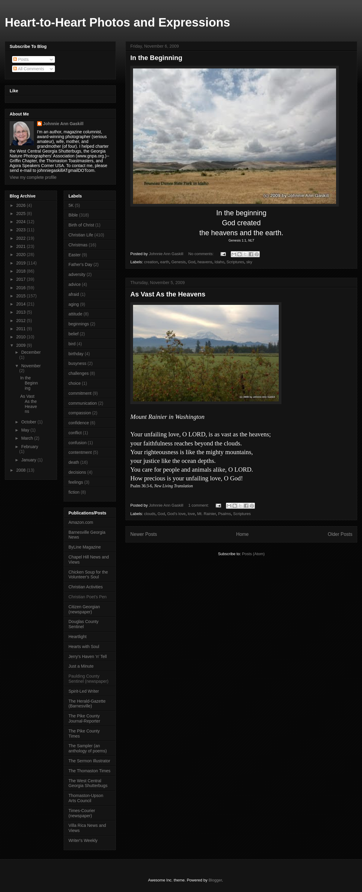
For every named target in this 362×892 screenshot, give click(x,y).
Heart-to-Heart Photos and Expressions (117, 22)
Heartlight (77, 636)
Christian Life (80, 234)
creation (151, 262)
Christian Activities (85, 586)
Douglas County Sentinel (83, 624)
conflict (75, 432)
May (25, 430)
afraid (73, 294)
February (29, 446)
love (191, 513)
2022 (21, 238)
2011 (21, 328)
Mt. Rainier (206, 513)
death (73, 462)
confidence (78, 422)
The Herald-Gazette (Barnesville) (87, 704)
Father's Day (80, 264)
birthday (76, 353)
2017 (21, 279)
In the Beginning (156, 58)
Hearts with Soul (83, 646)
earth (164, 262)
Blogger (215, 880)
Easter (74, 254)
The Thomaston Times (89, 770)
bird (71, 343)
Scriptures (235, 262)
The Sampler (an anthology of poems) (87, 748)
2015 (21, 295)
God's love (176, 513)
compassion (79, 412)
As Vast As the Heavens (167, 294)
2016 (21, 287)
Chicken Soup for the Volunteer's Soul (88, 575)
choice (74, 383)
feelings (75, 482)
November (31, 365)
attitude (75, 314)
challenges (78, 373)
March (27, 438)
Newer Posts (143, 534)
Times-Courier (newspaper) (81, 813)
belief (73, 333)
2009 (21, 345)
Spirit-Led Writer (83, 691)
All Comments (28, 68)
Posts (21, 59)
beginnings (78, 323)
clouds (150, 513)
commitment (79, 393)
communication (82, 403)
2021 (21, 246)
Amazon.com (80, 522)
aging (73, 304)
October (29, 421)
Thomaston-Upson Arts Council (85, 798)
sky (249, 262)
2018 (21, 271)
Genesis (178, 262)
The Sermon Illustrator (89, 760)
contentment (80, 452)
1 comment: (199, 505)
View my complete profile (33, 177)
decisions (77, 472)
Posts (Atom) (253, 554)
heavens (205, 262)
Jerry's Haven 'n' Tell (87, 656)
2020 (21, 254)
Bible (73, 215)
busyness (77, 363)
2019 (21, 263)
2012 (21, 320)
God (191, 262)
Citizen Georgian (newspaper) (84, 609)
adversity (76, 274)
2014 (21, 304)
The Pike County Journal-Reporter (84, 718)
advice (74, 284)
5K (71, 205)
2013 (21, 312)
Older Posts (340, 534)
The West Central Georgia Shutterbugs (87, 783)
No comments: (201, 253)
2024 (21, 221)
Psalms (224, 513)
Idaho (219, 262)
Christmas (77, 244)
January (29, 459)
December (31, 352)
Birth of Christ (81, 225)
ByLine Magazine (84, 547)
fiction (74, 492)
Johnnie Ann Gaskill (63, 123)
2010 (21, 336)
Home (242, 534)
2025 (21, 213)
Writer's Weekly (82, 840)
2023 (21, 229)
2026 (21, 205)
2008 (21, 470)
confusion (77, 442)
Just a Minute (81, 666)
